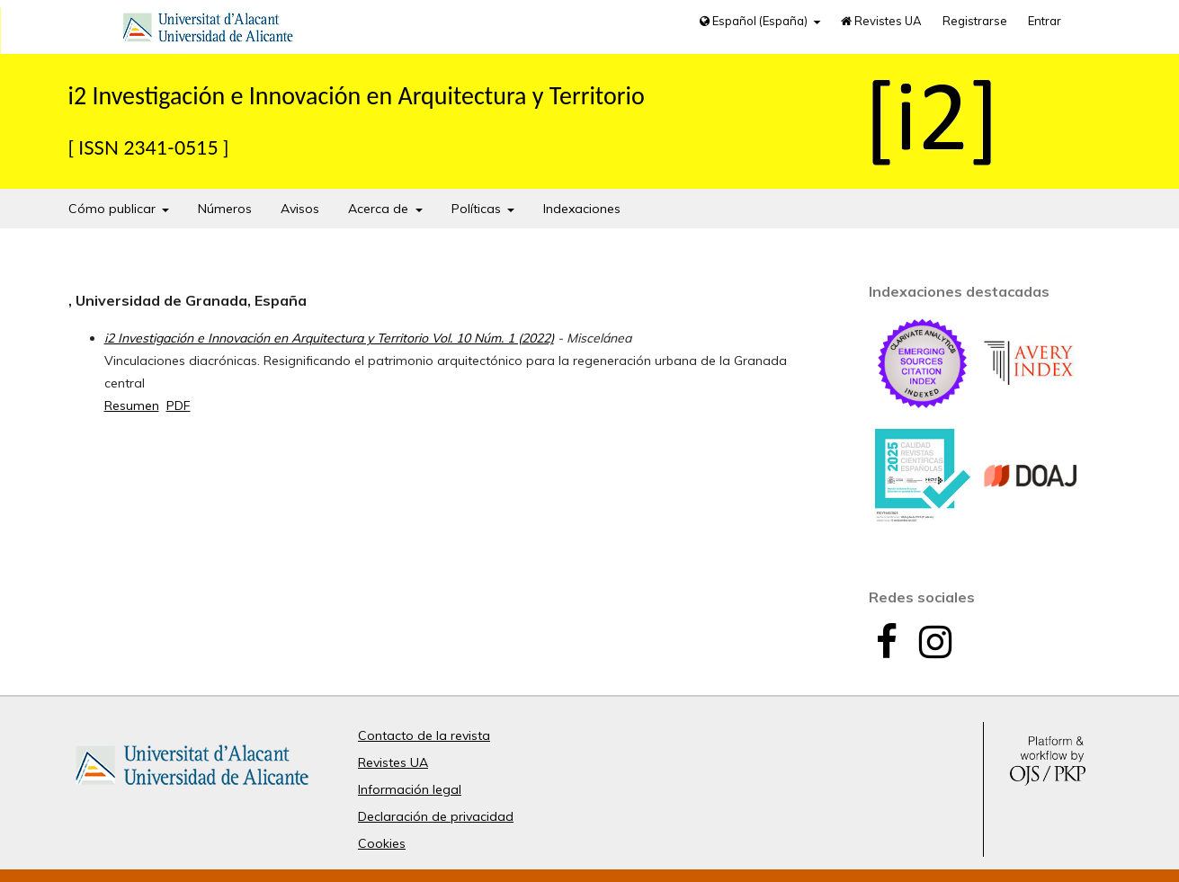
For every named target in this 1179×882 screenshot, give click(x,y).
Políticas (478, 208)
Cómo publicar (113, 208)
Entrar (1044, 20)
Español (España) (755, 20)
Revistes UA (881, 20)
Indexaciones (582, 208)
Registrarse (974, 20)
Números (225, 208)
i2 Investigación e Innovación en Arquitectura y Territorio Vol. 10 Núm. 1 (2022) (329, 338)
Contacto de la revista (424, 735)
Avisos (300, 208)
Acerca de (380, 208)
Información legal (409, 789)
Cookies (382, 843)
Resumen (131, 405)
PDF (178, 405)
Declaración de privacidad (436, 816)
